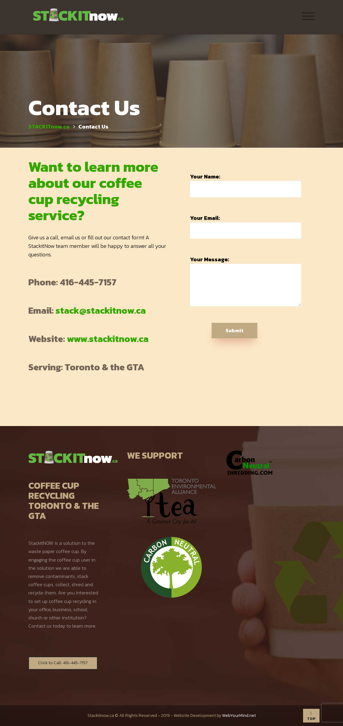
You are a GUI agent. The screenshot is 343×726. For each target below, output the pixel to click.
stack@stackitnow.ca (100, 310)
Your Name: (245, 184)
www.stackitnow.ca (107, 339)
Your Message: (245, 280)
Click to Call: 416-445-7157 (63, 663)
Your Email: (245, 226)
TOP (311, 716)
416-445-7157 (88, 282)
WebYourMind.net (239, 715)
